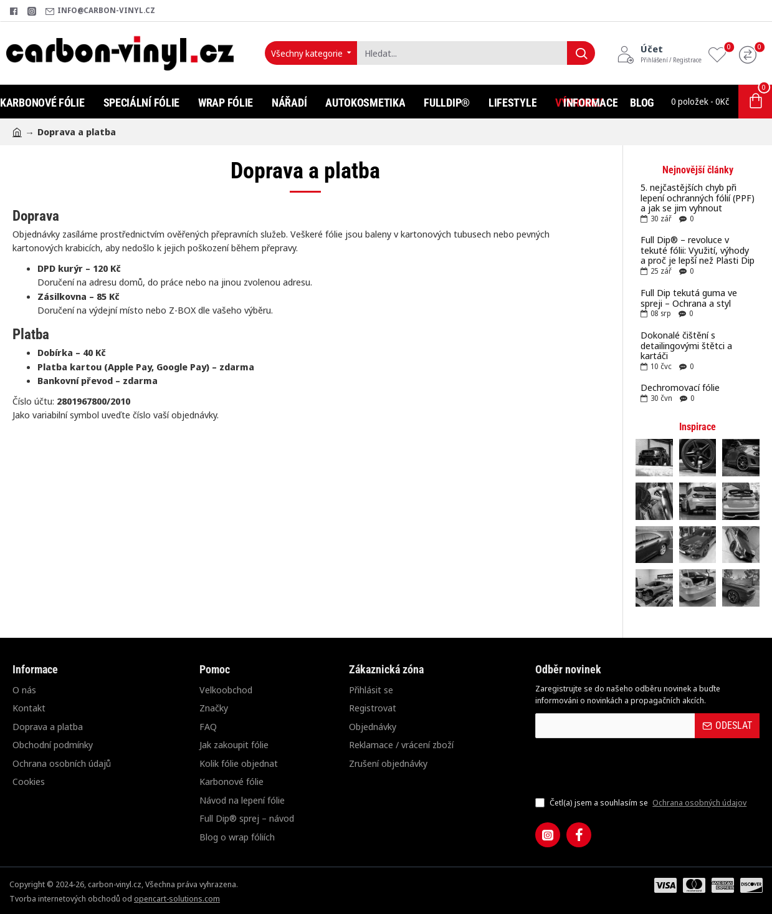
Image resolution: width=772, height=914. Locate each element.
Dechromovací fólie (680, 387)
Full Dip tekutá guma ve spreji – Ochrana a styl (689, 297)
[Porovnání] (751, 53)
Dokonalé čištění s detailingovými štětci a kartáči (686, 345)
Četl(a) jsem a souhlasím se (642, 803)
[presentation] (622, 766)
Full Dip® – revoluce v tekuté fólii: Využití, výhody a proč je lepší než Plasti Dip (698, 250)
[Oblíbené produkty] (720, 53)
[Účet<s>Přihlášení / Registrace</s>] (659, 53)
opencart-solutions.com (177, 898)
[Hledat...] (581, 53)
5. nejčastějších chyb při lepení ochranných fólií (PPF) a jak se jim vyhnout (698, 197)
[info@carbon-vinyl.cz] (100, 11)
